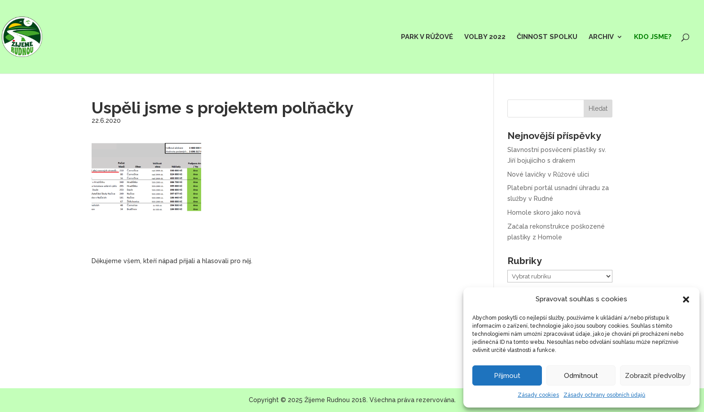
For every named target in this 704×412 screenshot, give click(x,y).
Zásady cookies (538, 395)
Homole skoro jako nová (544, 212)
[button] (686, 299)
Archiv (601, 37)
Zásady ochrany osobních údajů (604, 395)
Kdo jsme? (653, 37)
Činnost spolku (547, 37)
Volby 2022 (485, 37)
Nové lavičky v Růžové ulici (548, 174)
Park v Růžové (427, 37)
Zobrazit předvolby (655, 376)
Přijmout (507, 376)
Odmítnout (581, 376)
